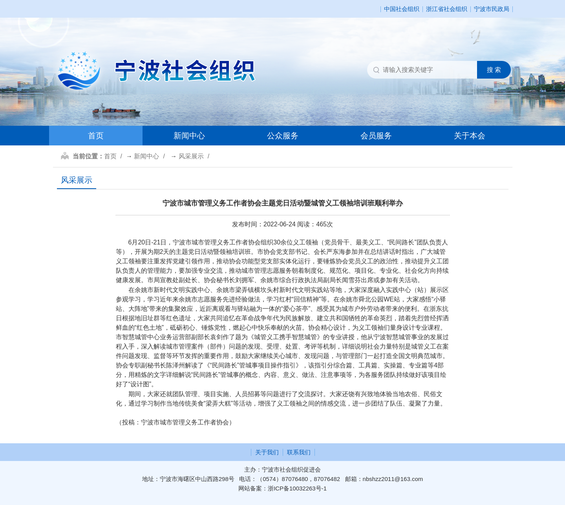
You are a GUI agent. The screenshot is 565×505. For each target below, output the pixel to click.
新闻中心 (189, 135)
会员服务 (376, 135)
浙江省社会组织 (446, 9)
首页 (96, 135)
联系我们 (299, 452)
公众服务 (282, 135)
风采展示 (191, 156)
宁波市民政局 (491, 9)
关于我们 (267, 452)
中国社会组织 (401, 9)
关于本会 (469, 135)
